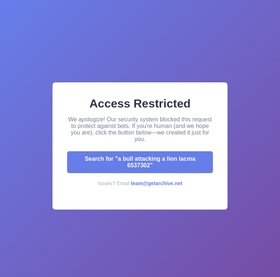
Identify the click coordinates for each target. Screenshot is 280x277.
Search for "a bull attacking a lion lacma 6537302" (140, 162)
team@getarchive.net (156, 183)
